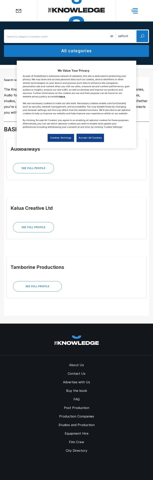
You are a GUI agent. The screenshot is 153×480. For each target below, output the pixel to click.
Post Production (76, 408)
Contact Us (76, 374)
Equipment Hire (76, 433)
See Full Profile (33, 168)
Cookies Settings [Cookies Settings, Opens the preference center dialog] (60, 137)
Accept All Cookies (90, 137)
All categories (76, 50)
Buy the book (76, 391)
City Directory (76, 451)
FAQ (77, 399)
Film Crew (76, 442)
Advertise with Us (76, 382)
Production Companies (76, 416)
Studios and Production (76, 425)
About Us (76, 365)
